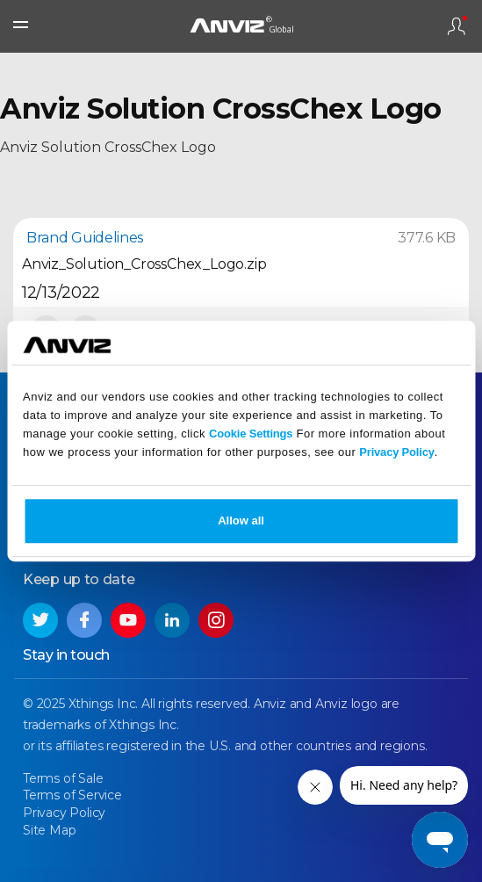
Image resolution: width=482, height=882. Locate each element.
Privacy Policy (396, 452)
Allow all (241, 520)
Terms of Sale (63, 778)
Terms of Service (72, 795)
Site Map (49, 830)
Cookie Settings (250, 433)
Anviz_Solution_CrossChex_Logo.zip (144, 264)
